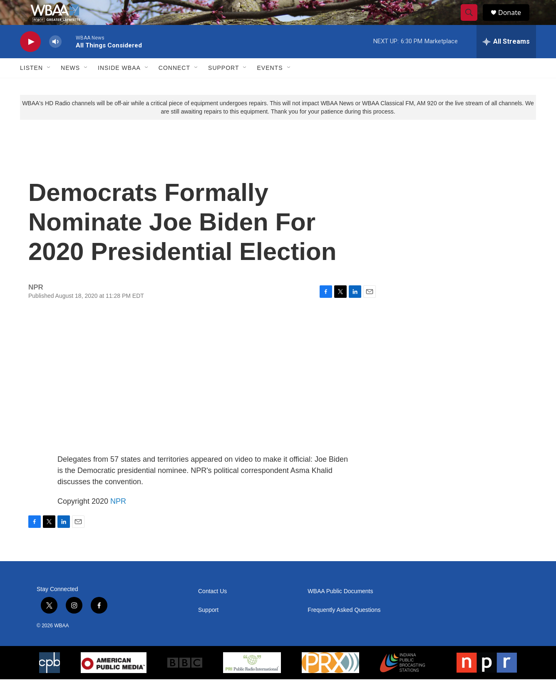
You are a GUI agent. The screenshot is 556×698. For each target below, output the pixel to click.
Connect (174, 86)
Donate (515, 21)
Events (270, 86)
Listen (31, 86)
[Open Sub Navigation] (49, 86)
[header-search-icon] (472, 22)
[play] (30, 60)
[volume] (55, 60)
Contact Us (212, 610)
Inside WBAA (119, 86)
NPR (118, 520)
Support (223, 86)
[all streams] (506, 60)
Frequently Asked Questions (344, 629)
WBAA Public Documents (340, 610)
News (70, 86)
